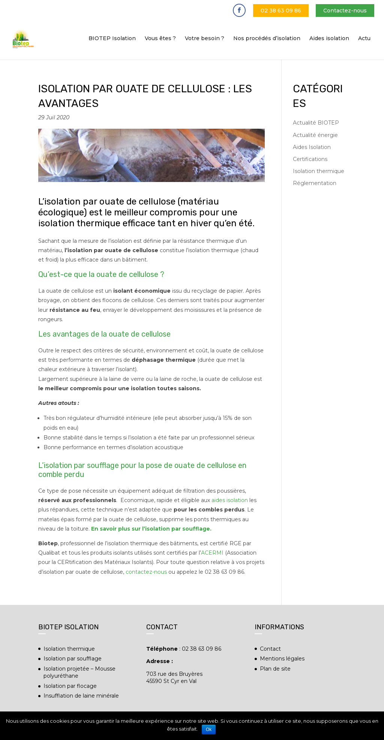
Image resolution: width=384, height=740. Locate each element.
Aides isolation (329, 39)
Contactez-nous (345, 10)
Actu (364, 39)
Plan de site (275, 668)
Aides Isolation (312, 147)
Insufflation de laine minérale (81, 695)
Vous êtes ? (160, 39)
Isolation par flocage (70, 686)
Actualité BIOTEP (316, 122)
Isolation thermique (318, 171)
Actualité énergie (315, 135)
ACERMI (212, 552)
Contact (270, 648)
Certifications (310, 159)
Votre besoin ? (204, 39)
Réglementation (314, 183)
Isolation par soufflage (73, 658)
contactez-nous (146, 572)
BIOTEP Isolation (112, 39)
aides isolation (230, 500)
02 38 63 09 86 (281, 10)
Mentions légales (282, 658)
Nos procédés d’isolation (266, 39)
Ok (209, 729)
